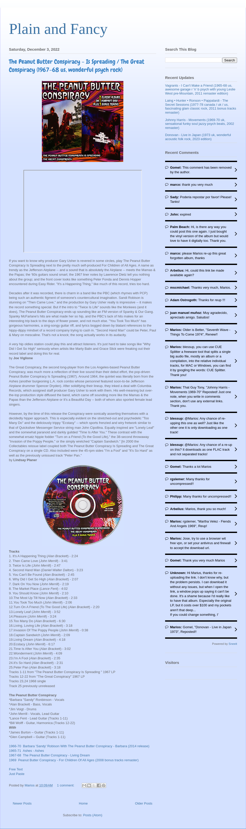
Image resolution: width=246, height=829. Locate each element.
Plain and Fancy (58, 28)
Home (83, 803)
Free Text (16, 769)
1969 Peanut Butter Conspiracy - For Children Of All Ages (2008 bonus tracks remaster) (74, 760)
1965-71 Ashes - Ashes (26, 751)
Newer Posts (22, 803)
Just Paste (16, 774)
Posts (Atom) (92, 815)
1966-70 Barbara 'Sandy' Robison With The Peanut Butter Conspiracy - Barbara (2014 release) (79, 746)
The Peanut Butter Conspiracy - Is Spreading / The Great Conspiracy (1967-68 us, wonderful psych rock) (76, 66)
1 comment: (66, 785)
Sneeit (233, 643)
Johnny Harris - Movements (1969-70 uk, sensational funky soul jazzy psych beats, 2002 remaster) (199, 124)
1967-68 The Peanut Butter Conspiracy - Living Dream (49, 755)
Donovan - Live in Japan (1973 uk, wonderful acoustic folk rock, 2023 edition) (198, 137)
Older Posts (143, 803)
